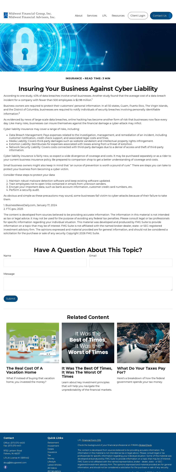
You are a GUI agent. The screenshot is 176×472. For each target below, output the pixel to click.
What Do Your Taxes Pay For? (141, 362)
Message (9, 265)
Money (51, 450)
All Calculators (54, 463)
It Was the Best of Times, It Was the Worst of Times (87, 364)
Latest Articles (54, 456)
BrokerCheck (145, 437)
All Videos (52, 460)
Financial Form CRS (91, 432)
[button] (79, 7)
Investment (53, 437)
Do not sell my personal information (100, 470)
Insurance (52, 444)
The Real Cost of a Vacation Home (24, 362)
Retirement (53, 434)
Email (93, 247)
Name (7, 247)
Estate (51, 441)
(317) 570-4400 (17, 434)
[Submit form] (11, 290)
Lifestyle (52, 453)
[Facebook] (5, 459)
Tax (49, 447)
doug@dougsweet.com (15, 454)
